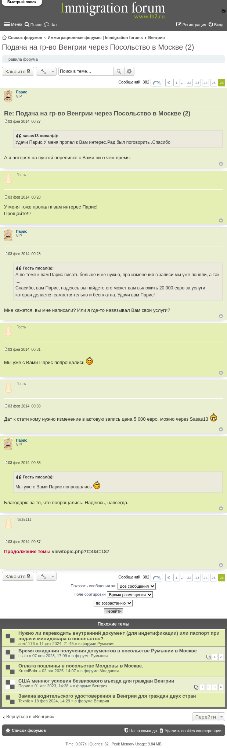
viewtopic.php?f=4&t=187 (80, 551)
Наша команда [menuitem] (143, 731)
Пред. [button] (168, 82)
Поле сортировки (112, 594)
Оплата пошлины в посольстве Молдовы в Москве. (80, 666)
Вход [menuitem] (218, 24)
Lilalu (23, 655)
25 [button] (214, 83)
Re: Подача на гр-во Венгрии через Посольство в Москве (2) (97, 113)
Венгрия (156, 37)
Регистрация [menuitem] (194, 24)
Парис (22, 92)
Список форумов (25, 37)
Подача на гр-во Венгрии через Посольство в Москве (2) (98, 47)
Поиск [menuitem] (36, 24)
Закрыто (15, 71)
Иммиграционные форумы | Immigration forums (95, 37)
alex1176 (26, 643)
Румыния (105, 643)
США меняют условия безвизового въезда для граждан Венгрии (96, 681)
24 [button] (205, 83)
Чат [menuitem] (53, 24)
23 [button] (197, 83)
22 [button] (189, 83)
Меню (16, 24)
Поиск (119, 71)
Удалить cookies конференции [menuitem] (193, 731)
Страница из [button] (156, 82)
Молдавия (109, 671)
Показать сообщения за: (113, 586)
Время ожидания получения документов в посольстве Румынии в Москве (107, 650)
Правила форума (22, 59)
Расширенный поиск (129, 71)
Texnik (24, 701)
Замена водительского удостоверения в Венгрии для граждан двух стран (107, 696)
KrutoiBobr (27, 671)
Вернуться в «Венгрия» (30, 716)
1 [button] (177, 83)
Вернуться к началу (221, 164)
